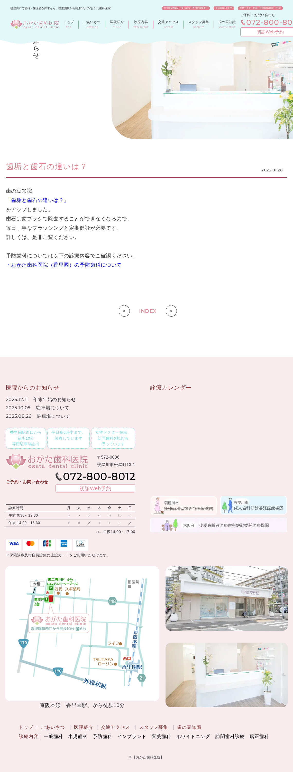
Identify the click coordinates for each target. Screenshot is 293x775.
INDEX (148, 311)
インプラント (131, 736)
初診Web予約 (265, 32)
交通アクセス (115, 727)
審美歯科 (161, 736)
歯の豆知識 (189, 727)
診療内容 (28, 736)
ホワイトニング (193, 736)
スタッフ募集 (153, 727)
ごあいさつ (53, 727)
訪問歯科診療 (229, 736)
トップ (26, 727)
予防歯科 (102, 736)
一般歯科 (53, 736)
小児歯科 (78, 736)
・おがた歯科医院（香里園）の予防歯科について (64, 265)
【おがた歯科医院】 (148, 757)
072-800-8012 (268, 22)
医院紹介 (84, 727)
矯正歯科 (259, 736)
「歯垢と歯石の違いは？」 (37, 200)
